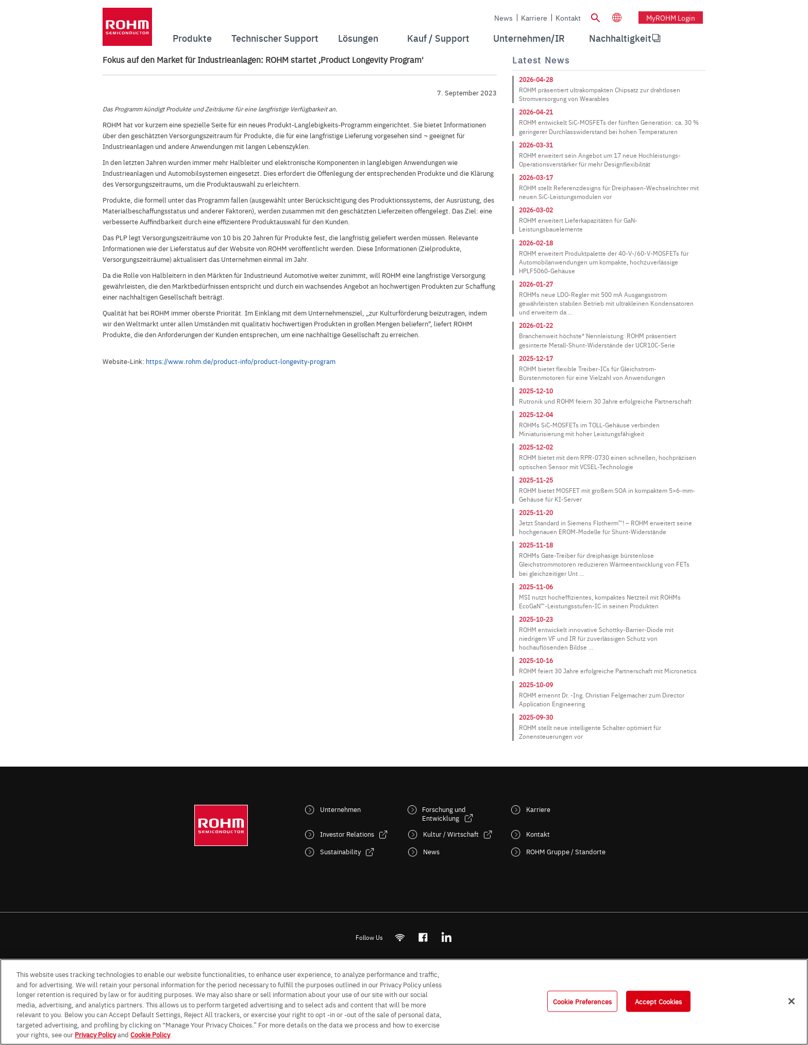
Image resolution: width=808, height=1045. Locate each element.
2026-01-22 (536, 325)
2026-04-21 (536, 111)
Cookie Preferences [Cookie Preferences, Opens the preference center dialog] (582, 1000)
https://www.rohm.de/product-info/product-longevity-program (240, 361)
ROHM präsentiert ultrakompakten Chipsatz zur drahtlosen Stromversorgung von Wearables (599, 94)
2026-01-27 (536, 284)
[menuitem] (620, 38)
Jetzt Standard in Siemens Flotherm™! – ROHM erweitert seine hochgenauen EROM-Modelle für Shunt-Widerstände (605, 527)
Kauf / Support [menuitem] (438, 37)
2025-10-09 (536, 684)
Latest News (540, 60)
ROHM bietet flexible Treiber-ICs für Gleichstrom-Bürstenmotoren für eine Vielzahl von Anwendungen (592, 372)
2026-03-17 (536, 177)
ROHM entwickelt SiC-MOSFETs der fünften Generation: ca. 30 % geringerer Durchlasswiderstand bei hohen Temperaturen (609, 126)
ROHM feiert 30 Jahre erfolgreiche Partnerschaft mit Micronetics (608, 671)
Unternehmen (340, 809)
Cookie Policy (150, 1034)
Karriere (534, 17)
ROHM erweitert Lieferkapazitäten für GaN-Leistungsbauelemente (578, 224)
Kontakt (568, 17)
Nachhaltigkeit (620, 37)
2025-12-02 (536, 447)
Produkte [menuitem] (192, 37)
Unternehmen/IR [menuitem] (529, 37)
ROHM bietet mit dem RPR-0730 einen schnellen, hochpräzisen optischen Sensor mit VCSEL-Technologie (607, 461)
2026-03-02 (536, 209)
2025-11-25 (536, 480)
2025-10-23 (536, 619)
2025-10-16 (536, 660)
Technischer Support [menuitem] (274, 37)
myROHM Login (670, 17)
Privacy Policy (95, 1034)
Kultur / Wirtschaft (451, 834)
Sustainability (340, 851)
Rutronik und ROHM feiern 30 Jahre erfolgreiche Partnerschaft (605, 401)
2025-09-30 (536, 717)
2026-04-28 (536, 79)
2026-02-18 (536, 242)
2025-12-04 (536, 414)
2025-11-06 (536, 586)
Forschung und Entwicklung (444, 813)
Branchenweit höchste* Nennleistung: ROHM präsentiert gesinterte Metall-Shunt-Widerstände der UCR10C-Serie (597, 340)
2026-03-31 (536, 144)
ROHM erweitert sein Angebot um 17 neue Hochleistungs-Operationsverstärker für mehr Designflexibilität (600, 159)
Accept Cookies (658, 1000)
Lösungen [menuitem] (358, 37)
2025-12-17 (536, 358)
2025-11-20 (536, 512)
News (503, 17)
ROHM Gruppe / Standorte (565, 851)
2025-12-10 (536, 390)
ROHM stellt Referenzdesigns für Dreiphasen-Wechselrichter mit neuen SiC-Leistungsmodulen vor (609, 192)
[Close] (791, 1001)
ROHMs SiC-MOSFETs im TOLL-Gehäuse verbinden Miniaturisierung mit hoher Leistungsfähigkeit (589, 429)
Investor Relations (347, 834)
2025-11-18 (536, 545)
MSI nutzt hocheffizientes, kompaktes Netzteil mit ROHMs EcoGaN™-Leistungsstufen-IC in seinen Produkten (600, 601)
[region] (404, 1002)
